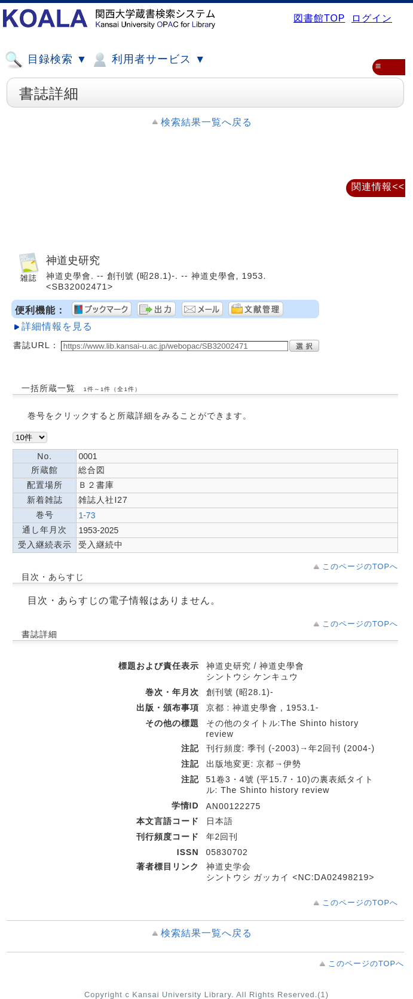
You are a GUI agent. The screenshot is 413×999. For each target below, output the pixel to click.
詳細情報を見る (57, 326)
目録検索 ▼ (46, 60)
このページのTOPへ (360, 566)
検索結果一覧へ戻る (206, 122)
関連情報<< (378, 187)
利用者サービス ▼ (148, 60)
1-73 (86, 515)
